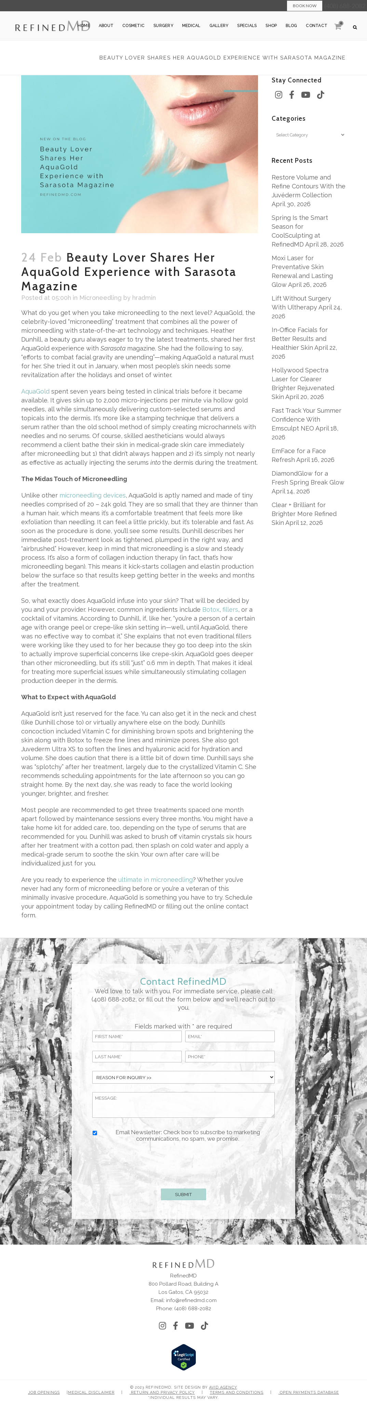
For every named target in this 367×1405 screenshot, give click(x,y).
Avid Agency (223, 1387)
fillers (230, 609)
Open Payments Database (308, 1392)
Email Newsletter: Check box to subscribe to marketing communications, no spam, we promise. (187, 1135)
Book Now (304, 5)
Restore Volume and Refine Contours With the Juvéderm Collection (308, 186)
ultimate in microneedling (155, 879)
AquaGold (35, 391)
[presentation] (183, 1164)
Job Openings (44, 1392)
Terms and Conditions (236, 1392)
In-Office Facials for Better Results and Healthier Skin (300, 338)
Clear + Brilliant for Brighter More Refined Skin (304, 513)
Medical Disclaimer (91, 1392)
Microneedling (100, 297)
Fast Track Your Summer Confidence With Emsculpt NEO (306, 419)
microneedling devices (92, 495)
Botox (210, 609)
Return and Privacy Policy (162, 1392)
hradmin (144, 297)
